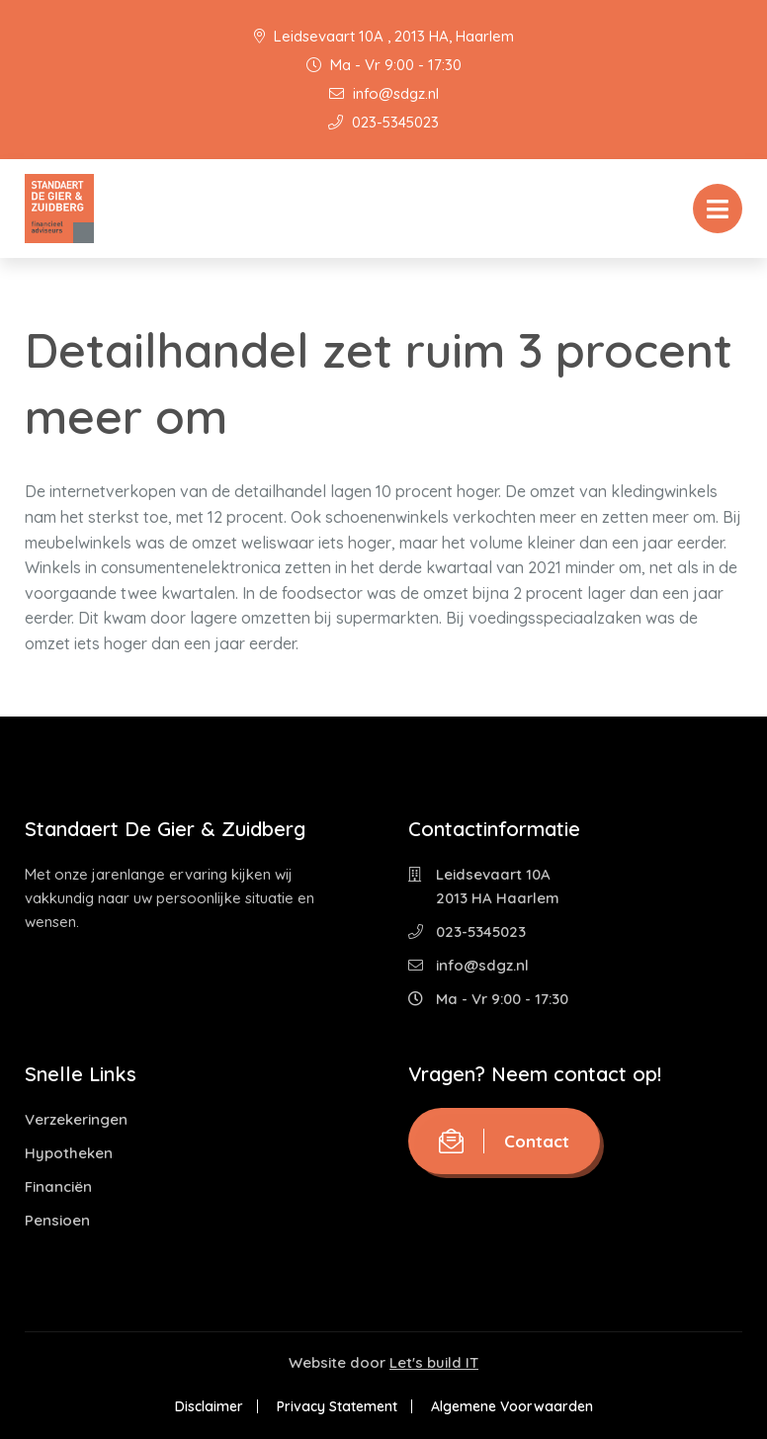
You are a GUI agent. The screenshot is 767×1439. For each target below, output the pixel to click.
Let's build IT (433, 1362)
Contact (504, 1141)
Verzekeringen (76, 1119)
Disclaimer (209, 1406)
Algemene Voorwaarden (512, 1406)
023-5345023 (383, 122)
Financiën (58, 1186)
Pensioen (57, 1220)
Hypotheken (69, 1152)
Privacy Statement (337, 1406)
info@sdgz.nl (384, 93)
